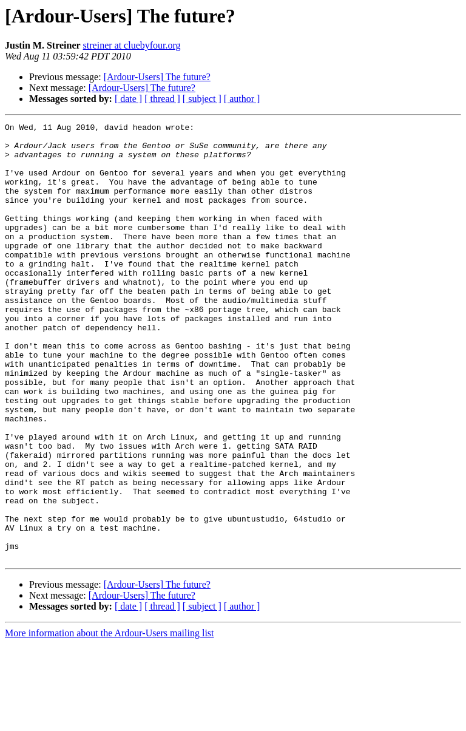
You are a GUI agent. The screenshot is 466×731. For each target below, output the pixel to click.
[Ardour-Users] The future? (157, 77)
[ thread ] (162, 98)
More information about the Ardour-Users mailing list (109, 720)
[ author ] (242, 98)
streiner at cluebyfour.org (132, 45)
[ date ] (128, 98)
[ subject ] (202, 98)
